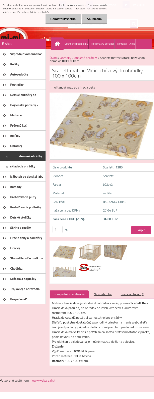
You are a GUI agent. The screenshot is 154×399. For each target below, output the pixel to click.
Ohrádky (65, 57)
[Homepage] (58, 44)
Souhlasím (94, 18)
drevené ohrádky (85, 57)
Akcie (132, 44)
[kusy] (58, 229)
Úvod (53, 57)
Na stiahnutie (103, 294)
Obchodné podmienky (76, 44)
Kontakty (122, 44)
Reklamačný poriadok (102, 44)
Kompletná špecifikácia (69, 294)
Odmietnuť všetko (63, 18)
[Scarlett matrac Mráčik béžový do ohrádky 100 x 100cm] (65, 244)
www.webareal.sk (43, 380)
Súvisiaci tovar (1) (132, 294)
